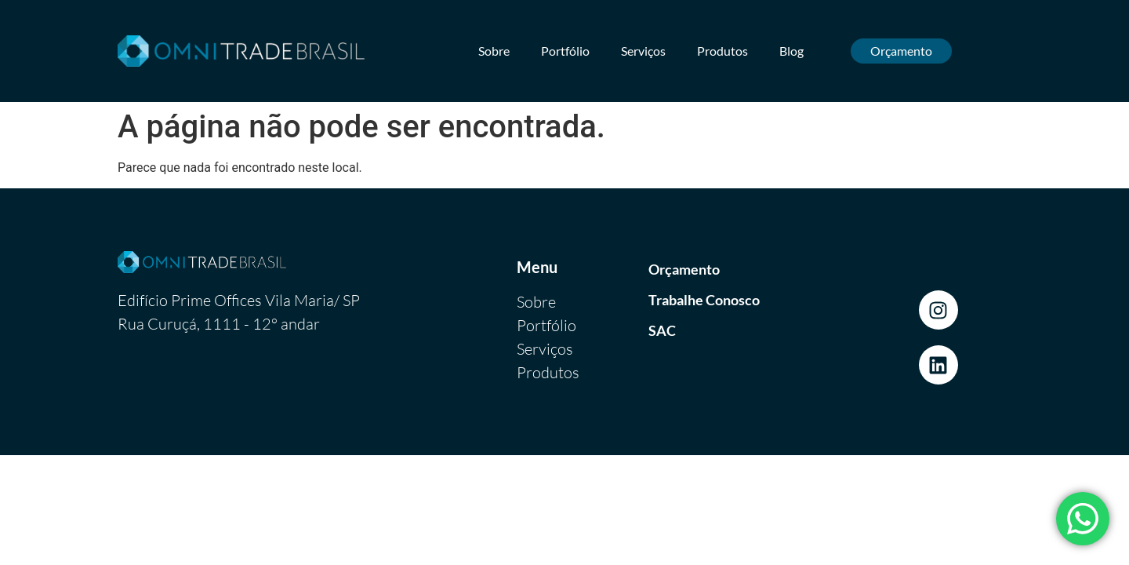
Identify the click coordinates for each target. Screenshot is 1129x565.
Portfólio (565, 50)
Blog (791, 50)
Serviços (643, 50)
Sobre (494, 50)
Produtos (722, 50)
